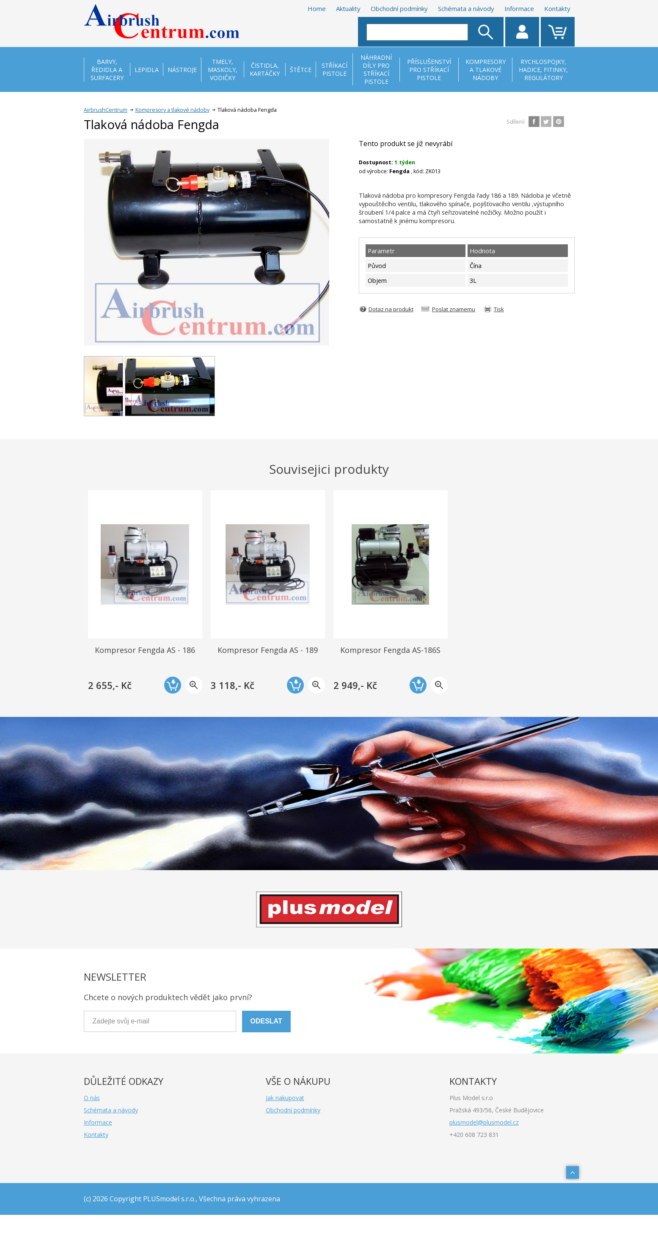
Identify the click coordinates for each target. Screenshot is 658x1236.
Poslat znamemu (453, 309)
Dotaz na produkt (391, 309)
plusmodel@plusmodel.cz (484, 1122)
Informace (519, 8)
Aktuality (348, 8)
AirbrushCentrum (105, 109)
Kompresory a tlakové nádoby (172, 109)
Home (317, 8)
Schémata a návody (466, 8)
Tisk (499, 309)
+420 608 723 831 (474, 1135)
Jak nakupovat (285, 1098)
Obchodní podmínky (399, 8)
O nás (92, 1098)
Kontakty (557, 8)
